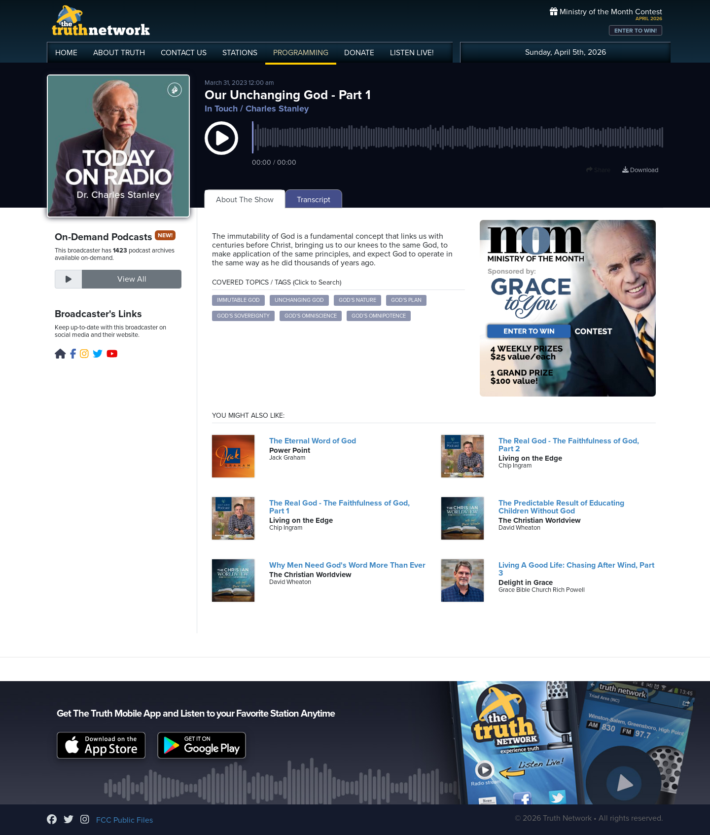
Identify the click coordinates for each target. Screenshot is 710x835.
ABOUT (119, 52)
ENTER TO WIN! (635, 30)
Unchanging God (299, 300)
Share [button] (598, 170)
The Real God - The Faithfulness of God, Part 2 (568, 445)
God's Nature (357, 300)
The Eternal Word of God (312, 441)
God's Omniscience (310, 316)
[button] (221, 148)
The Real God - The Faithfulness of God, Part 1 (339, 507)
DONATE (359, 52)
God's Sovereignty (243, 316)
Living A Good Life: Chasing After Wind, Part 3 (576, 569)
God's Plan (406, 300)
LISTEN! (412, 52)
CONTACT (184, 52)
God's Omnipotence (379, 316)
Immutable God (238, 300)
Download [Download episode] (640, 170)
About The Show (245, 200)
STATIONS (239, 52)
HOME (66, 52)
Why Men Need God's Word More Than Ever (347, 565)
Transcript (313, 200)
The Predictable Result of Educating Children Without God (561, 507)
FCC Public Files (124, 820)
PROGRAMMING (300, 52)
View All (131, 279)
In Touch (221, 108)
